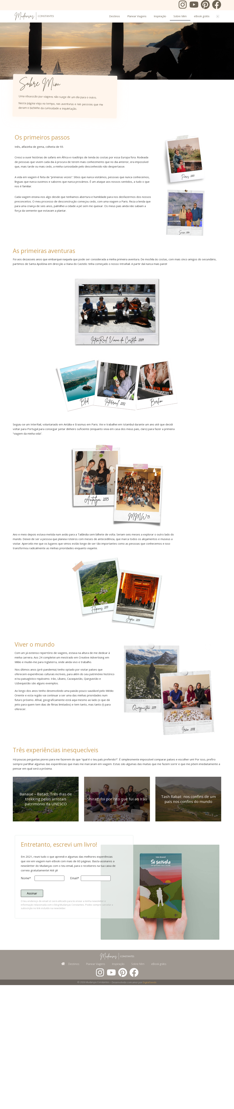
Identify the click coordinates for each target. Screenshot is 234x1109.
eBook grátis (202, 16)
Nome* (26, 975)
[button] (217, 16)
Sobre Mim (180, 16)
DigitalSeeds (149, 1106)
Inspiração (160, 16)
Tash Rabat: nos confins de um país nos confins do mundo (188, 895)
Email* (74, 975)
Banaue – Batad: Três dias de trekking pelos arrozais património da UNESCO (46, 895)
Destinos (114, 16)
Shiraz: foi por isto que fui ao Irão (117, 895)
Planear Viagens (136, 16)
